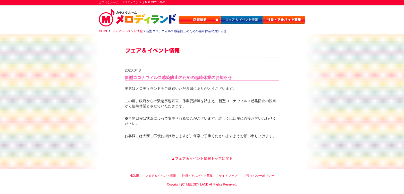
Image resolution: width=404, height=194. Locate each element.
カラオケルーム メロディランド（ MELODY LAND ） (134, 2)
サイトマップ (228, 176)
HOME (103, 31)
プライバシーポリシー (258, 176)
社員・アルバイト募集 (284, 20)
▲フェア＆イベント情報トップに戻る (202, 158)
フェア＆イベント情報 (242, 20)
